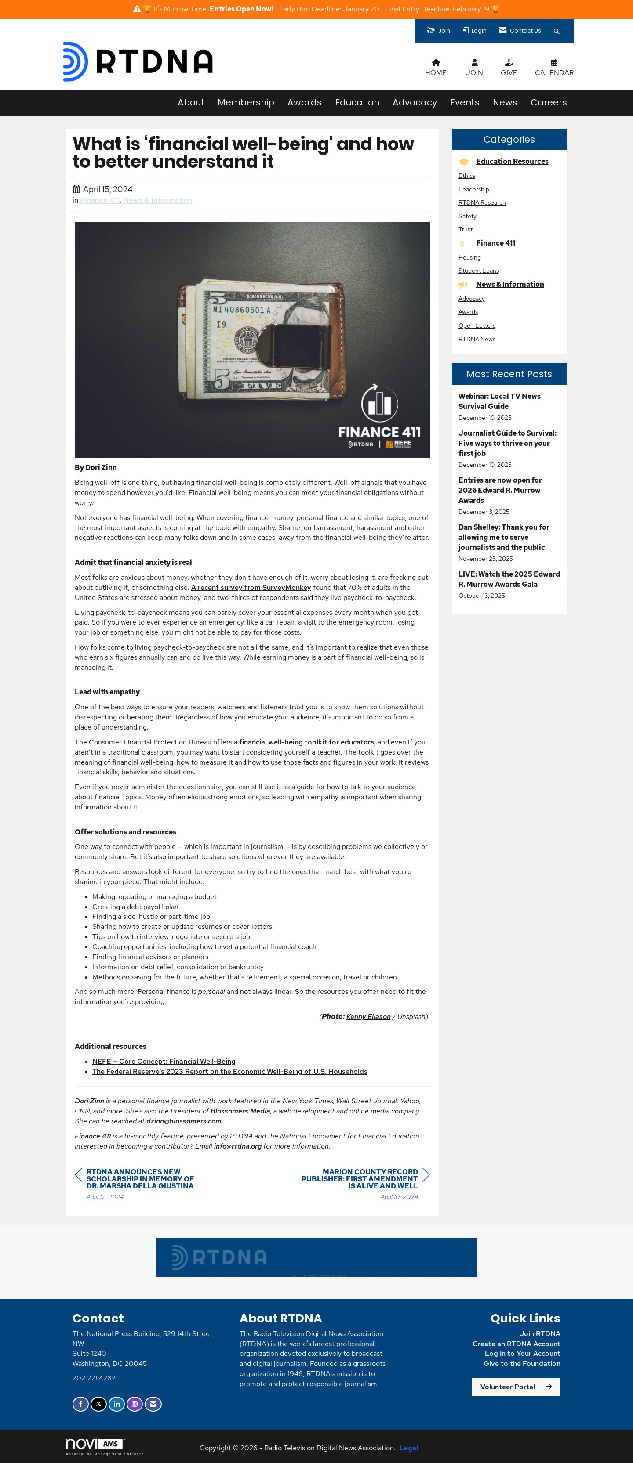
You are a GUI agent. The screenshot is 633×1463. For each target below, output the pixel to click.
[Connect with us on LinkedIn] (117, 1404)
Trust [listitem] (465, 229)
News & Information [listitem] (501, 284)
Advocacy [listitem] (471, 298)
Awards (304, 102)
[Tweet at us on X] (99, 1404)
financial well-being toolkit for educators (306, 742)
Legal (409, 1447)
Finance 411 (100, 200)
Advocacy (415, 102)
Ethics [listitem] (466, 175)
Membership (246, 102)
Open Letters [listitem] (476, 325)
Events (465, 102)
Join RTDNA (540, 1333)
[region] (364, 1185)
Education (357, 102)
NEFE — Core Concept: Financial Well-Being (164, 1061)
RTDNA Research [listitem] (482, 202)
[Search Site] (558, 31)
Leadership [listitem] (473, 189)
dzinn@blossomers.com (184, 1121)
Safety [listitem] (467, 216)
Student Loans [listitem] (478, 270)
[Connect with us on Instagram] (135, 1404)
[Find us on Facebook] (81, 1404)
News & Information (158, 200)
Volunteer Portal (507, 1386)
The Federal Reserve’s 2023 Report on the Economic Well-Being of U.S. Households (229, 1071)
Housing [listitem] (469, 257)
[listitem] (509, 407)
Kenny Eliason (368, 1016)
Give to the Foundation (522, 1363)
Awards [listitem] (468, 311)
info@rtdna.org (238, 1146)
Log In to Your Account (522, 1353)
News (505, 102)
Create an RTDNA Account (516, 1343)
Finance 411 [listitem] (486, 243)
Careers (549, 102)
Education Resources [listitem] (503, 161)
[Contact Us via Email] (153, 1404)
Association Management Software (105, 1447)
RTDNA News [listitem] (476, 339)
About (191, 102)
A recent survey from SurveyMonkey (251, 587)
